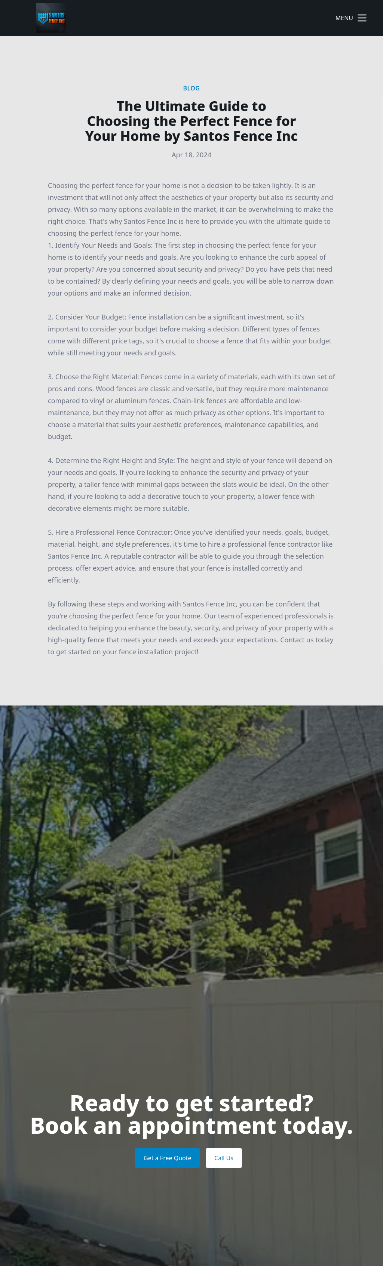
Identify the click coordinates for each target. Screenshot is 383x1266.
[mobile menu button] (362, 18)
